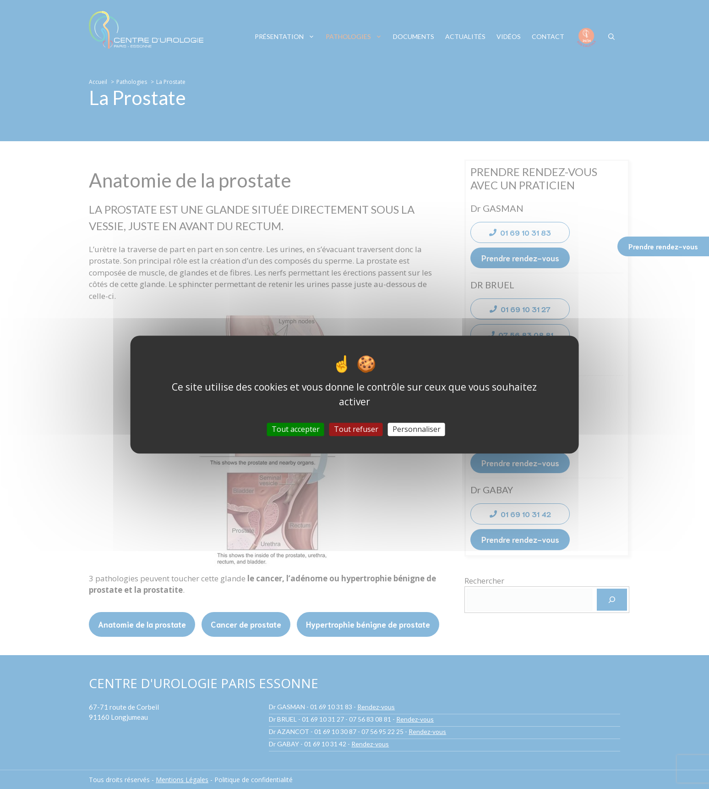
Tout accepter (296, 429)
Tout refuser (356, 429)
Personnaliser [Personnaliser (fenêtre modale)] (417, 429)
